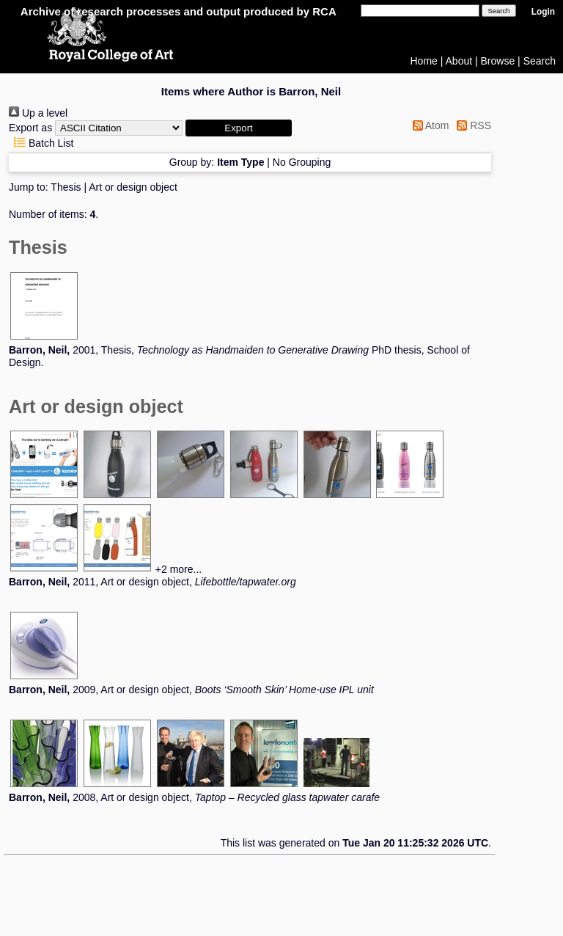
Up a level (38, 113)
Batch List (41, 143)
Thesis (66, 187)
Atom (428, 125)
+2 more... (178, 569)
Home (424, 61)
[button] (238, 128)
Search (539, 61)
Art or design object (133, 187)
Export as (30, 128)
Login (543, 12)
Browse (498, 61)
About (459, 61)
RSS (471, 125)
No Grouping (302, 162)
